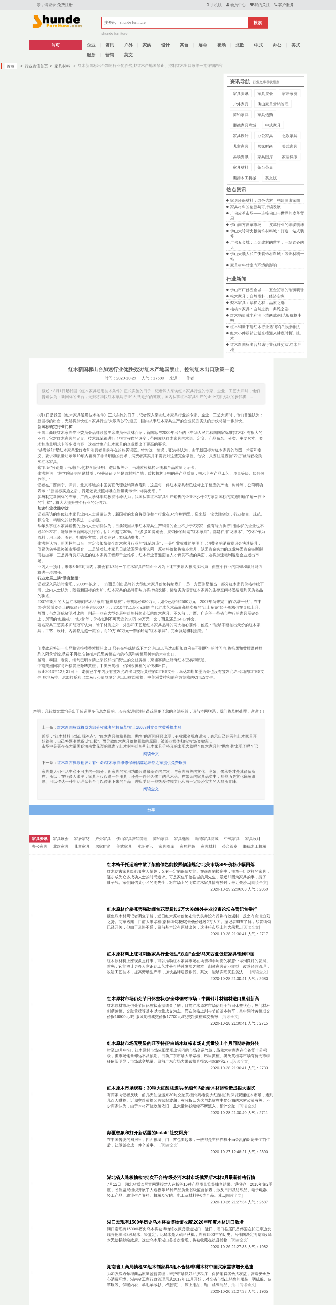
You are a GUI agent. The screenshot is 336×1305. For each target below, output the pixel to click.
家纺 (146, 45)
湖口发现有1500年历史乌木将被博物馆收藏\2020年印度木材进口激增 (175, 1222)
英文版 (271, 178)
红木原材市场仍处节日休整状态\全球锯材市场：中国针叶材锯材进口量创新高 (183, 998)
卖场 (221, 45)
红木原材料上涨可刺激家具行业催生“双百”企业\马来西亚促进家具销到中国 (181, 954)
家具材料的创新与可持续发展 (255, 207)
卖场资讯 (241, 157)
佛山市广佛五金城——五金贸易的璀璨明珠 (267, 290)
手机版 (213, 4)
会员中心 (235, 4)
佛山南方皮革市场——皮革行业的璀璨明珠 (267, 224)
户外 (128, 45)
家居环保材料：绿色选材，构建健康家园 (265, 200)
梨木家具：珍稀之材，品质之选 (257, 302)
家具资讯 (241, 93)
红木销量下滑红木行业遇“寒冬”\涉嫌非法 (265, 327)
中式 (258, 45)
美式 (295, 45)
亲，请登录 (46, 4)
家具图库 (265, 157)
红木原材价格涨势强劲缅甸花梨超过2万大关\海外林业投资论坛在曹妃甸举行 (182, 909)
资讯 (109, 45)
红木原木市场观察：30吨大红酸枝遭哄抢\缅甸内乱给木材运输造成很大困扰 (181, 1088)
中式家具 (273, 125)
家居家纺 (289, 93)
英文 (128, 54)
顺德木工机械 (244, 178)
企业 (91, 45)
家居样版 (289, 157)
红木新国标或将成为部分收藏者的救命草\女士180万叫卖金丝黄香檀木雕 (119, 727)
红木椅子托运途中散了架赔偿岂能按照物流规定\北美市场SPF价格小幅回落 (181, 864)
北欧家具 (289, 136)
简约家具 (241, 114)
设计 (165, 45)
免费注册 (65, 4)
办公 (277, 45)
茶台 (184, 45)
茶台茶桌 (265, 167)
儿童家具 (241, 146)
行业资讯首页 (34, 66)
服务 (91, 54)
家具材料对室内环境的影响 (253, 265)
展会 (202, 45)
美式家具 (289, 146)
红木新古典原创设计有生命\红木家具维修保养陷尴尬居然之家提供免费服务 (122, 762)
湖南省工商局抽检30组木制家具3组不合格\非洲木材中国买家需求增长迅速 (180, 1266)
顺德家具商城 (244, 125)
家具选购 (265, 114)
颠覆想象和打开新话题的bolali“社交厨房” (148, 1132)
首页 (55, 45)
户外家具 (241, 104)
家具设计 (241, 136)
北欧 (239, 45)
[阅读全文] (259, 882)
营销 (109, 54)
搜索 (258, 22)
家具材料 (59, 66)
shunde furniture (114, 33)
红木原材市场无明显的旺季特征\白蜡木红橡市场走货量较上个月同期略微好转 (183, 1043)
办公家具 (265, 136)
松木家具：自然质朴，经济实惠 (257, 296)
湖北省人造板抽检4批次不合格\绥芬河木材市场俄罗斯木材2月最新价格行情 (181, 1177)
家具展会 (265, 93)
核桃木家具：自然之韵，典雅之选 (259, 309)
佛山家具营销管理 (273, 104)
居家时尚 (265, 146)
